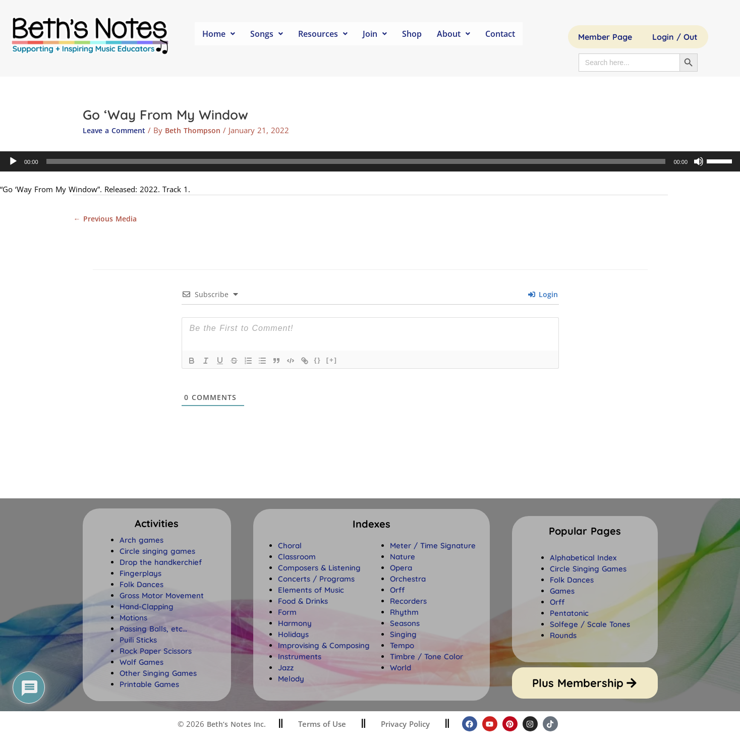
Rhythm (404, 613)
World (400, 668)
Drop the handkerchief (161, 563)
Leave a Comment (116, 130)
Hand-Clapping (147, 607)
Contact (500, 33)
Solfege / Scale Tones (590, 625)
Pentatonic (569, 614)
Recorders (408, 602)
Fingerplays (140, 574)
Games (562, 592)
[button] (371, 525)
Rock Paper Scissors (156, 652)
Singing (403, 635)
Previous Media (107, 219)
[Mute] (699, 161)
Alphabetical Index (583, 558)
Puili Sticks (138, 641)
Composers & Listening (319, 569)
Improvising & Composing (324, 646)
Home (218, 33)
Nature (402, 557)
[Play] (13, 161)
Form (287, 613)
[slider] (356, 161)
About (453, 33)
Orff (397, 591)
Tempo (402, 646)
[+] (331, 361)
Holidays (293, 635)
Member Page (605, 37)
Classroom (297, 557)
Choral (290, 546)
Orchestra (408, 580)
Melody (291, 679)
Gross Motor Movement (162, 596)
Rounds (563, 636)
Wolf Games (141, 663)
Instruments (299, 657)
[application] (370, 161)
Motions (133, 618)
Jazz (286, 668)
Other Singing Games (158, 674)
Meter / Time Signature (433, 546)
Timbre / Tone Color (426, 657)
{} (317, 361)
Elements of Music (311, 591)
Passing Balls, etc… (153, 630)
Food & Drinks (303, 602)
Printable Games (149, 685)
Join (375, 33)
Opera (401, 569)
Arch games (141, 541)
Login (543, 295)
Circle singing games (157, 552)
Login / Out (675, 37)
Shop (412, 33)
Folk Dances (141, 585)
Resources (323, 33)
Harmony (295, 624)
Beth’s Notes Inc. (234, 725)
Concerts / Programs (316, 580)
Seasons (405, 624)
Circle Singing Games (588, 570)
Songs (266, 33)
